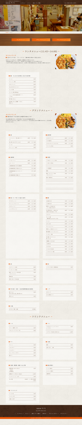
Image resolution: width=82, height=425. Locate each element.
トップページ (22, 3)
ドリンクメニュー (61, 43)
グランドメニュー (41, 43)
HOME (7, 32)
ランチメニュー (21, 43)
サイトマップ (60, 419)
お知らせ (43, 419)
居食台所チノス (40, 424)
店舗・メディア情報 (36, 3)
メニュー (29, 3)
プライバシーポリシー (51, 419)
